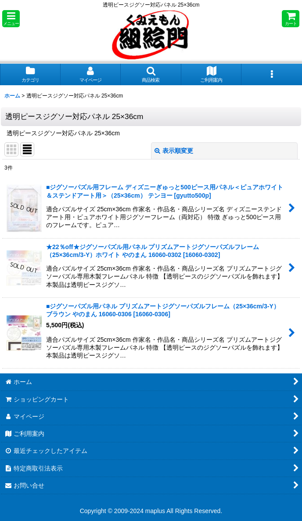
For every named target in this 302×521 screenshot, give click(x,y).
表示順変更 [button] (174, 150)
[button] (11, 18)
